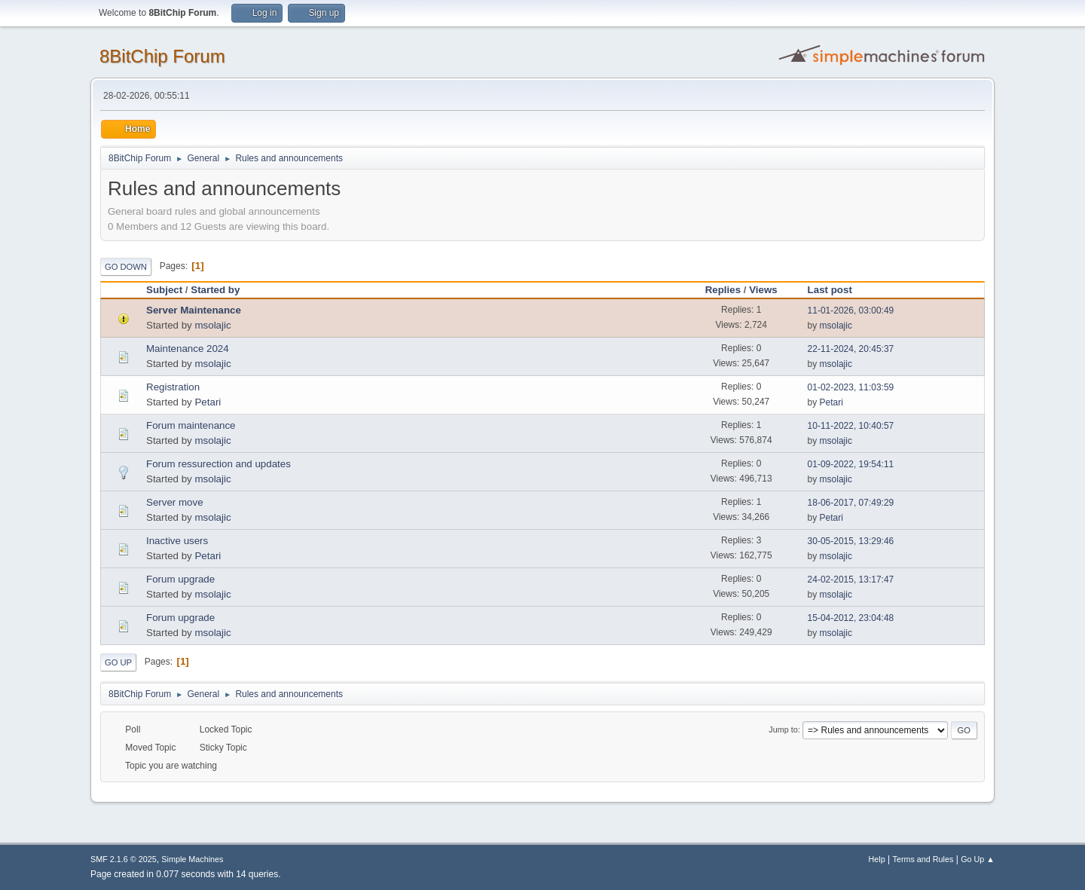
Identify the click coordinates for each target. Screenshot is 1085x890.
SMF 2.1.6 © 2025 (123, 859)
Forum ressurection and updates (218, 463)
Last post (837, 289)
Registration (173, 387)
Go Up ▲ (978, 859)
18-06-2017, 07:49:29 (851, 502)
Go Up (118, 662)
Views (763, 289)
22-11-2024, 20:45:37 (851, 349)
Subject (164, 289)
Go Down (126, 266)
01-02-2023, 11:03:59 (851, 387)
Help (877, 859)
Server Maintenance (193, 310)
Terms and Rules (923, 859)
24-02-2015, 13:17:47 (851, 579)
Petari (207, 402)
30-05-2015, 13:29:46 (851, 541)
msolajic (212, 325)
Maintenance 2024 (187, 348)
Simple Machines (192, 859)
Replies (723, 289)
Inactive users (177, 540)
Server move (174, 502)
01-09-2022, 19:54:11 (851, 464)
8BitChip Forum (162, 56)
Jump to (783, 729)
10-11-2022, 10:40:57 (851, 426)
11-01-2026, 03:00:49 (851, 310)
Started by (215, 289)
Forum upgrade (180, 579)
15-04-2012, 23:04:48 (851, 618)
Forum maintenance (191, 425)
